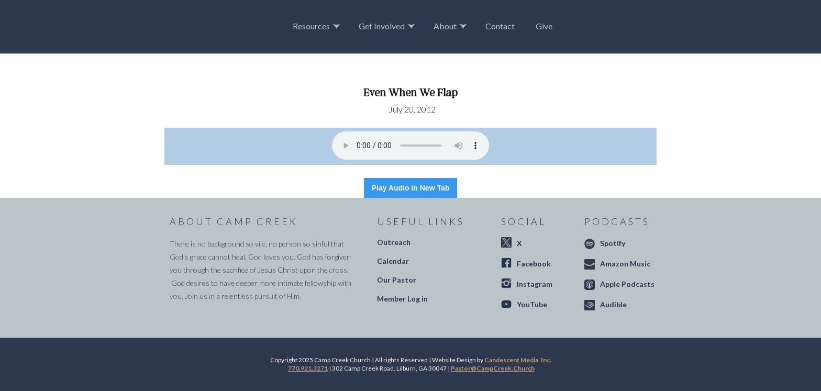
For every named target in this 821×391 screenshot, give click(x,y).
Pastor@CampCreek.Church (493, 368)
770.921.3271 (308, 368)
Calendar (393, 260)
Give (544, 26)
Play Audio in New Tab (411, 188)
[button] (318, 26)
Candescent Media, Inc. (517, 360)
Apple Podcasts (627, 284)
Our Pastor (396, 279)
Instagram (534, 284)
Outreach (393, 242)
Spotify (612, 243)
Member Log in (402, 298)
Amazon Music (625, 263)
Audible (613, 304)
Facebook (534, 263)
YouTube (532, 304)
